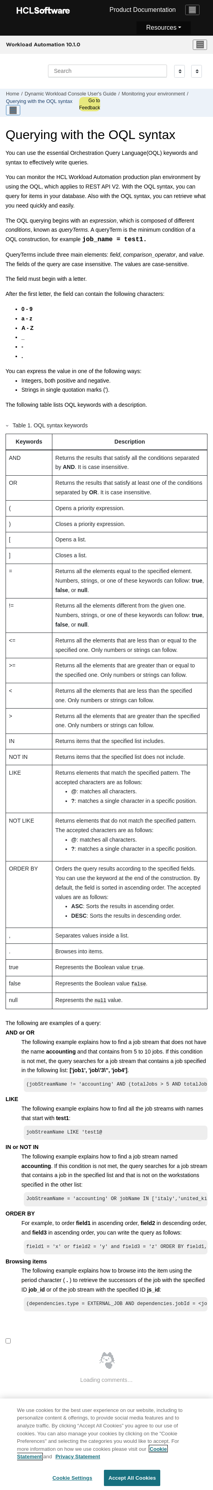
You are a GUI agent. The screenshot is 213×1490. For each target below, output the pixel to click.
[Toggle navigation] (192, 10)
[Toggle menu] (200, 45)
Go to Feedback (89, 104)
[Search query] (107, 71)
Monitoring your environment (153, 94)
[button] (7, 425)
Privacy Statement (78, 1460)
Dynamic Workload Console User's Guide (70, 94)
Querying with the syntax (39, 101)
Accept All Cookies (132, 1481)
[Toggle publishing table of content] (13, 110)
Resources (161, 27)
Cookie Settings (72, 1481)
